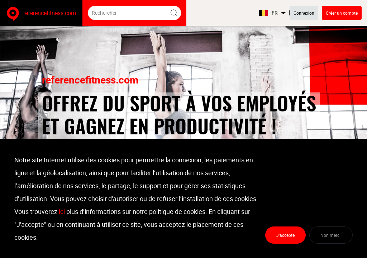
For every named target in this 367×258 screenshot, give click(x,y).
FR (272, 13)
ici (62, 211)
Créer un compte (342, 13)
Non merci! (331, 235)
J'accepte (285, 235)
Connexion (304, 13)
